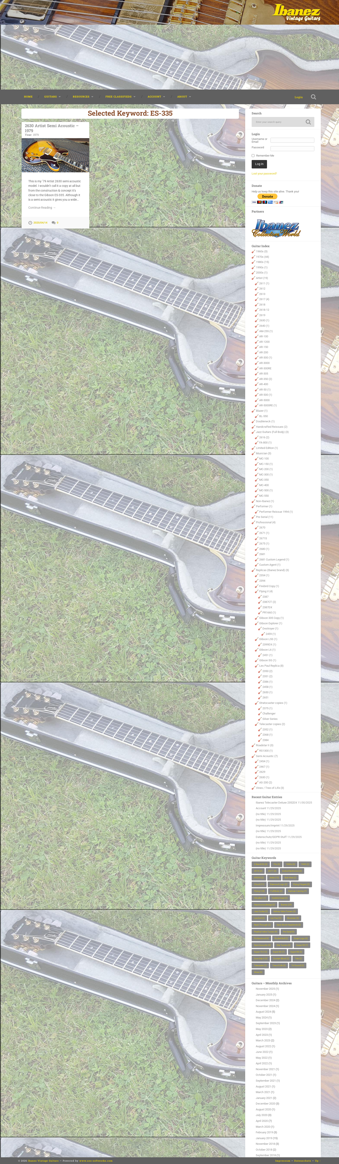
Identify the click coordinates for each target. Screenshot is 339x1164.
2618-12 (264, 309)
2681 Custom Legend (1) (274, 559)
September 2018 (266, 1155)
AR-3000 (264, 363)
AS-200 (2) (265, 782)
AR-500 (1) (265, 394)
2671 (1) (264, 533)
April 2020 (262, 1120)
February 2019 (264, 1132)
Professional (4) (266, 522)
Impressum (282, 1160)
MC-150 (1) (266, 464)
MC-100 (264, 458)
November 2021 (265, 1069)
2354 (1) (264, 575)
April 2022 (262, 1063)
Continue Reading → (42, 207)
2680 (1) (264, 549)
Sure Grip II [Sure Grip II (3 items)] (260, 958)
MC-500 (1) (266, 490)
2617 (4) (264, 299)
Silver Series (270, 718)
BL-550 (263, 416)
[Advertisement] (169, 57)
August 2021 (263, 1086)
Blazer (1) (262, 410)
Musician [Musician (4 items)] (293, 918)
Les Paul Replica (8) (271, 665)
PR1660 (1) (269, 612)
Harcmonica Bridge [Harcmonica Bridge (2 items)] (264, 904)
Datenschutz (302, 1160)
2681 (262, 554)
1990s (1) (262, 267)
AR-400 (263, 384)
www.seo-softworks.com (96, 1160)
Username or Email (259, 140)
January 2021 (264, 1098)
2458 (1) (267, 686)
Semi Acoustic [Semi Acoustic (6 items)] (262, 945)
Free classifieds (119, 96)
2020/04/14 (40, 222)
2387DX (267, 607)
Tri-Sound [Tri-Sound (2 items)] (297, 965)
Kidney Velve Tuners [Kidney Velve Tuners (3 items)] (284, 911)
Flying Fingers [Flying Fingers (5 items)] (301, 884)
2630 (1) (264, 320)
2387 (265, 596)
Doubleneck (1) (265, 421)
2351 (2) (267, 676)
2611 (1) (264, 283)
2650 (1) (267, 692)
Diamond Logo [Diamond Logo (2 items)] (278, 884)
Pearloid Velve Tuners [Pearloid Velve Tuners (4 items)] (265, 931)
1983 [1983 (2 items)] (305, 864)
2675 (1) (264, 543)
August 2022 (263, 1046)
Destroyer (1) (270, 628)
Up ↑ (318, 1160)
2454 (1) (264, 761)
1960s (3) (262, 251)
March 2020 (263, 1126)
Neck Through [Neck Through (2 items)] (262, 925)
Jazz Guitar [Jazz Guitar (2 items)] (261, 911)
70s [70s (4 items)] (276, 864)
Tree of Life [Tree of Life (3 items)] (279, 965)
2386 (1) (267, 681)
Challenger (268, 713)
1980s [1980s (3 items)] (290, 864)
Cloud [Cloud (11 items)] (259, 884)
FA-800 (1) (265, 442)
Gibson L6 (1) (267, 649)
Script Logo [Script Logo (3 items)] (301, 938)
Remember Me (265, 155)
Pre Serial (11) (264, 517)
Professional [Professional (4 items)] (261, 938)
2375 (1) (267, 708)
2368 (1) (267, 734)
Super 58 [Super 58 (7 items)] (302, 945)
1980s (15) (262, 262)
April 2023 (262, 1034)
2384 (265, 740)
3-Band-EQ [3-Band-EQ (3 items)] (260, 864)
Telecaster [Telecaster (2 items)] (260, 965)
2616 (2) (264, 437)
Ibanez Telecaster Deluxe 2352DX (276, 802)
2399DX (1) (269, 644)
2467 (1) (264, 766)
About (182, 96)
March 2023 (263, 1040)
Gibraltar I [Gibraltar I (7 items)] (260, 898)
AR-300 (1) (265, 357)
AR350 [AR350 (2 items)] (259, 877)
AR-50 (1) (265, 389)
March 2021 (263, 1092)
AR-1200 (264, 341)
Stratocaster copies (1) (273, 702)
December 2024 (265, 1000)
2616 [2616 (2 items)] (258, 871)
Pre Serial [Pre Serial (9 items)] (288, 931)
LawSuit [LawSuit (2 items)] (259, 918)
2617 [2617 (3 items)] (272, 871)
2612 (262, 288)
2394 (262, 580)
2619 (262, 315)
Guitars (50, 96)
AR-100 (263, 336)
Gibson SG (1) (267, 660)
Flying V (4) (266, 591)
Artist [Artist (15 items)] (274, 877)
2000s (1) (262, 272)
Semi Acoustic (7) (267, 756)
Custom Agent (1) (270, 564)
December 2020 (265, 1103)
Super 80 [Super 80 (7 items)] (279, 952)
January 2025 (264, 994)
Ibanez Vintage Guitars (43, 1160)
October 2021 (264, 1074)
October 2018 (264, 1149)
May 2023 (262, 1029)
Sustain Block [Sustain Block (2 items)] (281, 958)
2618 (262, 304)
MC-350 (264, 479)
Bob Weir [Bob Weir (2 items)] (290, 877)
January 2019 (264, 1138)
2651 (265, 697)
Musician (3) (263, 453)
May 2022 (262, 1057)
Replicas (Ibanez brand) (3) (272, 570)
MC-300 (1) (266, 474)
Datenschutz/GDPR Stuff (271, 837)
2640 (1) (264, 325)
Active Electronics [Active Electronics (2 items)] (292, 871)
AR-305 (263, 373)
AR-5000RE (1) (268, 405)
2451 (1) (267, 655)
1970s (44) (262, 256)
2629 (262, 771)
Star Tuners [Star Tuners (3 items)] (283, 945)
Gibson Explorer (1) (270, 623)
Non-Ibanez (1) (265, 501)
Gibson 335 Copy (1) (271, 618)
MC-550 (264, 495)
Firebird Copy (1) (269, 586)
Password (258, 147)
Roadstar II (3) (264, 745)
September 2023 (266, 1023)
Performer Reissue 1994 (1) (276, 511)
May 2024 (262, 1017)
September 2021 (266, 1080)
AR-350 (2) (265, 379)
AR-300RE (265, 368)
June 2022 (262, 1052)
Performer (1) (264, 506)
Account (154, 96)
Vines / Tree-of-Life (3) (270, 787)
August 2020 (263, 1109)
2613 (262, 294)
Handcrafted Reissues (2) (272, 426)
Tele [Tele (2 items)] (298, 958)
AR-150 (263, 347)
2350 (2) (267, 671)
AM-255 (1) (266, 331)
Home (28, 96)
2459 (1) (271, 634)
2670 (262, 527)
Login (299, 97)
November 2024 (265, 1006)
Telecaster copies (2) (272, 724)
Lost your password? (264, 173)
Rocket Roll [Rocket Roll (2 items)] (281, 938)
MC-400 (264, 485)
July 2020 (261, 1115)
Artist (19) (262, 278)
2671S (263, 538)
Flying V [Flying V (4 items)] (259, 891)
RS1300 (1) (266, 750)
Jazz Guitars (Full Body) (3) (272, 432)
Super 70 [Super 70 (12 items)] (260, 952)
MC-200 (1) (266, 469)
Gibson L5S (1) (268, 639)
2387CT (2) (269, 602)
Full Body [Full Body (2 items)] (276, 891)
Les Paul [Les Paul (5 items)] (275, 918)
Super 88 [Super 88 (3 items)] (296, 952)
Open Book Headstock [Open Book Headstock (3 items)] (289, 925)
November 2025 (265, 988)
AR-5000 (264, 400)
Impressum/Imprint (268, 825)
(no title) (261, 814)
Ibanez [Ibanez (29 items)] (286, 904)
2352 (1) (267, 729)
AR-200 (263, 352)
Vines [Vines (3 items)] (258, 972)
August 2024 (263, 1011)
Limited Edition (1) (267, 448)
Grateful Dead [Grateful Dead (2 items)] (280, 898)
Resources (81, 96)
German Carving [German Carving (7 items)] (297, 891)
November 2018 (265, 1143)
